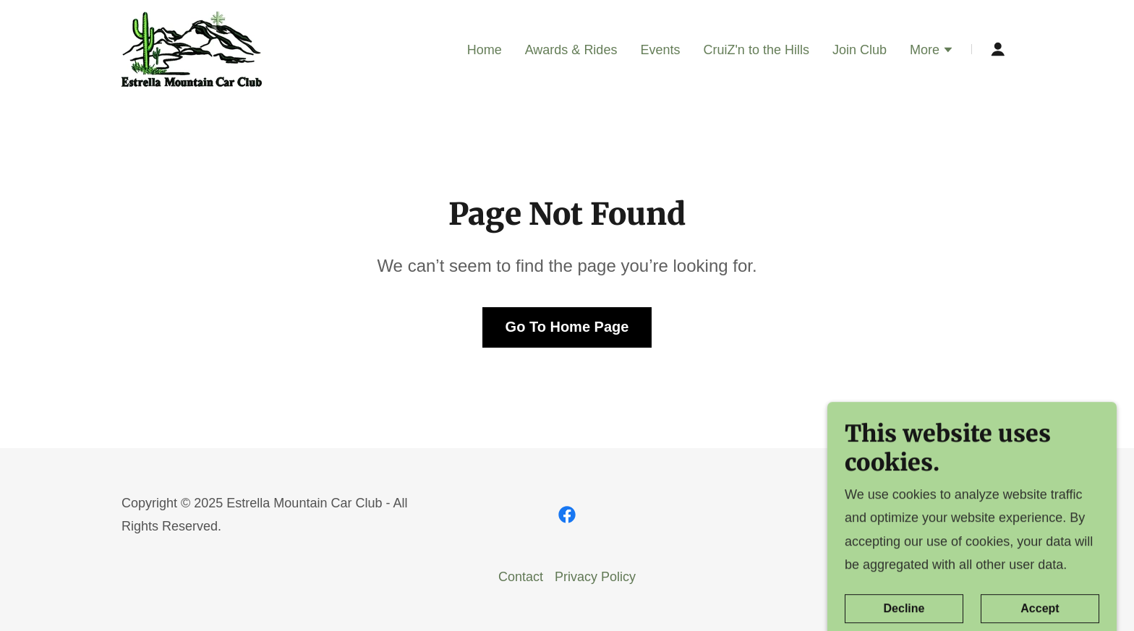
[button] (932, 51)
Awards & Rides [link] (571, 50)
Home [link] (484, 50)
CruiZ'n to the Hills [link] (756, 50)
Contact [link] (520, 577)
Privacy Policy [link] (595, 577)
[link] (192, 48)
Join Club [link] (859, 50)
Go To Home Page (567, 327)
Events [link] (660, 50)
